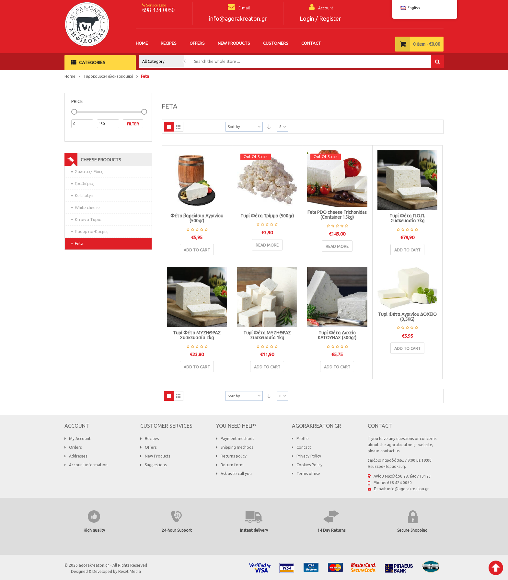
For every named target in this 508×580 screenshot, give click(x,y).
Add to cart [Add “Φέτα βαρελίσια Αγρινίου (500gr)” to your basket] (197, 250)
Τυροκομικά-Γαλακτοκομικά (108, 76)
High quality (94, 530)
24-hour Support (177, 530)
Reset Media (129, 571)
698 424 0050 (158, 10)
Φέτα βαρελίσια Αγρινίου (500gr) (196, 218)
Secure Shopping (412, 530)
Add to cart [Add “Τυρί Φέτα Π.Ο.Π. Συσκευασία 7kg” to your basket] (407, 250)
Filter (133, 124)
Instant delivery (254, 530)
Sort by (234, 127)
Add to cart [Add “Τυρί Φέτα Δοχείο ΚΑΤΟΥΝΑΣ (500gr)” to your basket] (337, 367)
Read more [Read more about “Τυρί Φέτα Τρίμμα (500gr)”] (267, 245)
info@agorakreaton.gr (238, 18)
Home (69, 76)
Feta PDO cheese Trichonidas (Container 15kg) (337, 215)
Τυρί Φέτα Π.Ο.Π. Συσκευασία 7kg (407, 218)
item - (426, 44)
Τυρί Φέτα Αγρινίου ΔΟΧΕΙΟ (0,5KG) (407, 317)
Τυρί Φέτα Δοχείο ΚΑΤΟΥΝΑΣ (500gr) (337, 335)
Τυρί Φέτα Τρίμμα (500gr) (267, 215)
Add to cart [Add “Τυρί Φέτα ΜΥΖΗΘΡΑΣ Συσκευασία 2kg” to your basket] (197, 367)
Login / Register (320, 18)
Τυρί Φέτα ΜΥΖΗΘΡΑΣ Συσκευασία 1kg (267, 335)
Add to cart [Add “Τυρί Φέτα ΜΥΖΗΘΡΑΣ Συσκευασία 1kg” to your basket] (267, 367)
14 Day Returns (331, 530)
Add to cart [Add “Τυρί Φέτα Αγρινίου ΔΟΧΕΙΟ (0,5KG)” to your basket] (407, 348)
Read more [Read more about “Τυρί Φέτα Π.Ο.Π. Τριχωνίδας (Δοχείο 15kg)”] (337, 246)
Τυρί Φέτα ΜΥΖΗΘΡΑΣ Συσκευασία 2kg (197, 335)
